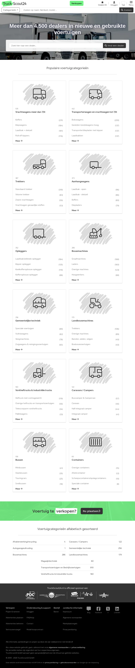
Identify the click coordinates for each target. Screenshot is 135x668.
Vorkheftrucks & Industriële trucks (56, 574)
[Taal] (123, 3)
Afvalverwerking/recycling (25, 541)
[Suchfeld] (56, 45)
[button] (131, 3)
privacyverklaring (51, 663)
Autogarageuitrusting (23, 548)
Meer (19, 140)
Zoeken (126, 10)
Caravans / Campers (78, 541)
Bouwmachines (20, 554)
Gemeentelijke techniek (80, 548)
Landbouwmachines (78, 554)
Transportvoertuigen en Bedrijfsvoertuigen (60, 567)
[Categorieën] (11, 9)
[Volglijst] (102, 3)
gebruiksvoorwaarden (68, 663)
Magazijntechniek (49, 561)
